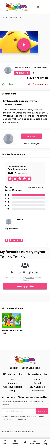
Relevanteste (37, 390)
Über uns (12, 383)
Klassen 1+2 (15, 17)
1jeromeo (18, 67)
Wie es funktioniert (12, 386)
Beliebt (37, 383)
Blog (12, 390)
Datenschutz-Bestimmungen (14, 419)
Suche (37, 379)
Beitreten (42, 411)
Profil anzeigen (32, 143)
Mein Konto (35, 442)
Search (15, 442)
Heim (4, 17)
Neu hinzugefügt (37, 386)
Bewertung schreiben (35, 187)
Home (5, 442)
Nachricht (32, 136)
